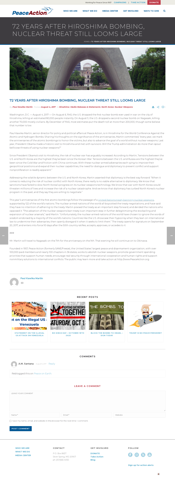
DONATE (95, 453)
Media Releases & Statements (85, 107)
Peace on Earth (43, 373)
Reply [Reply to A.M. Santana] (52, 363)
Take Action (138, 2)
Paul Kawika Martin (23, 107)
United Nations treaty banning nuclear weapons (126, 200)
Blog (93, 460)
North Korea (107, 107)
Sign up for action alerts (141, 465)
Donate (154, 2)
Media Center (110, 11)
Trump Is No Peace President (145, 333)
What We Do (90, 11)
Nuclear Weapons (124, 107)
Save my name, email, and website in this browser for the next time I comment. (50, 421)
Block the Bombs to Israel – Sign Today (107, 334)
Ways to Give (151, 11)
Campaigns (120, 2)
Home (86, 41)
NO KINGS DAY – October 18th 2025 (68, 334)
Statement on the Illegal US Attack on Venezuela (29, 334)
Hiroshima (64, 107)
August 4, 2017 (48, 107)
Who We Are (70, 11)
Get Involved (130, 11)
